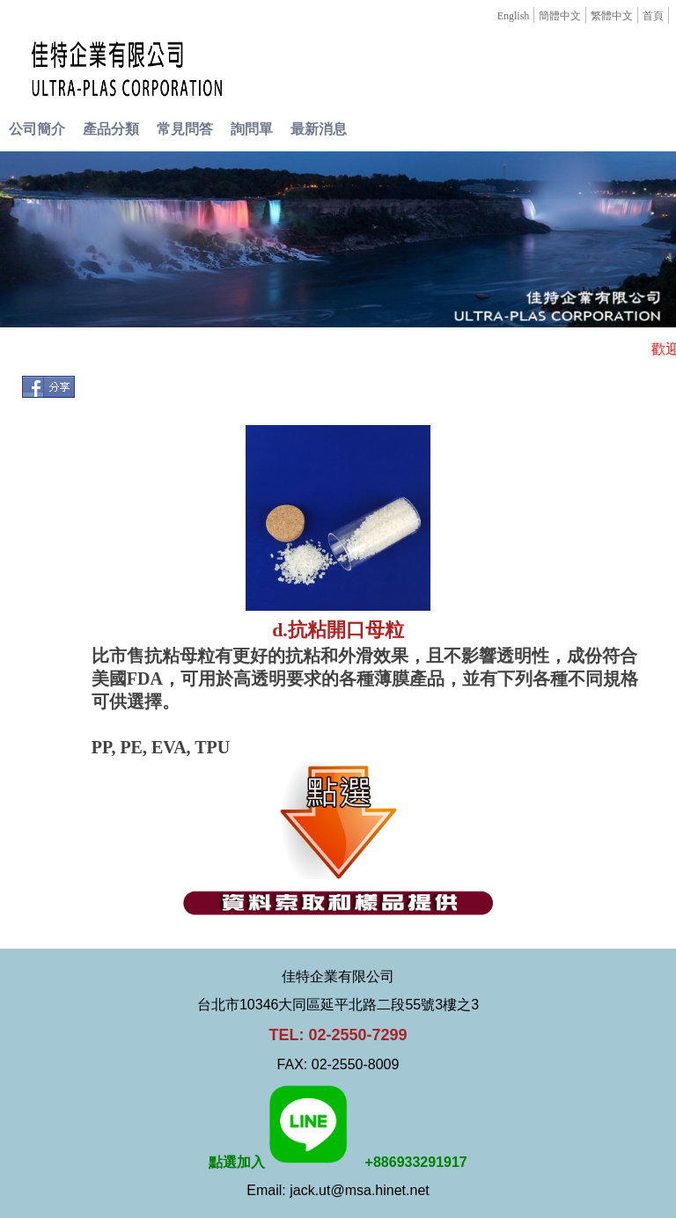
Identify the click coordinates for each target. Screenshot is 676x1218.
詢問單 (252, 128)
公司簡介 (37, 128)
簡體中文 (560, 16)
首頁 (653, 16)
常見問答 (185, 128)
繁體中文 (612, 16)
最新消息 (318, 128)
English (513, 16)
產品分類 (111, 128)
